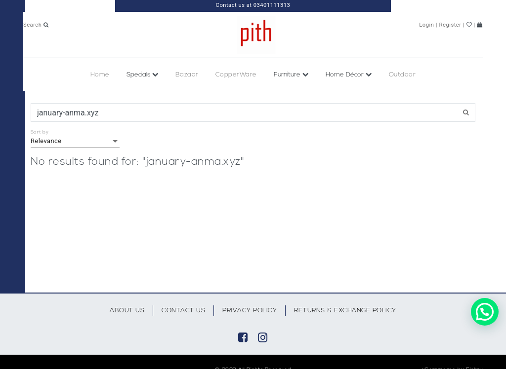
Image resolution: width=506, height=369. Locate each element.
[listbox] (75, 141)
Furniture (291, 75)
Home (100, 75)
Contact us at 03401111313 (253, 5)
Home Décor (349, 75)
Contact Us (183, 310)
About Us (127, 310)
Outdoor (402, 75)
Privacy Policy (249, 310)
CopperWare (236, 75)
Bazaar (187, 75)
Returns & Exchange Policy (345, 310)
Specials (142, 75)
